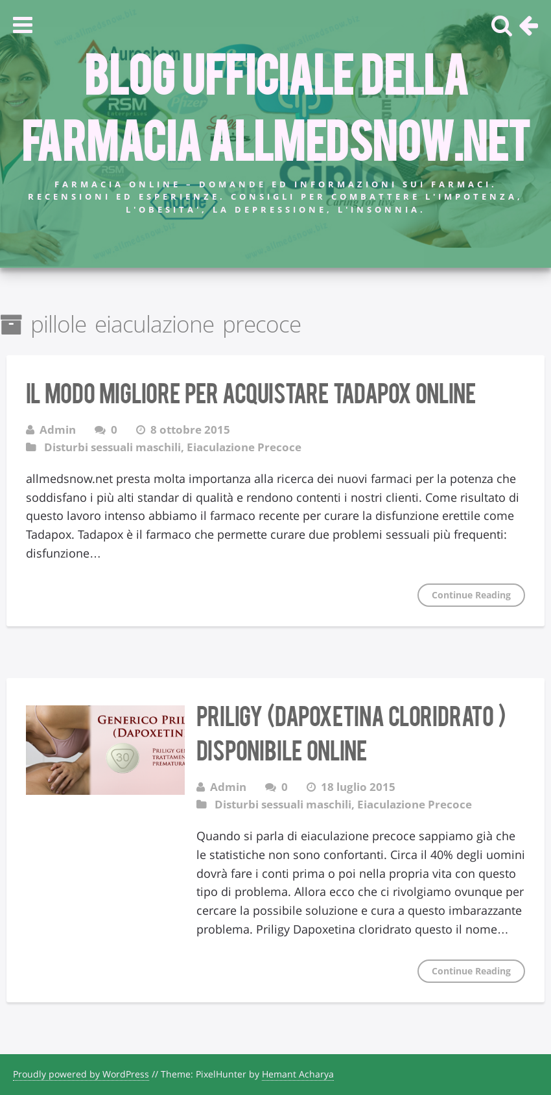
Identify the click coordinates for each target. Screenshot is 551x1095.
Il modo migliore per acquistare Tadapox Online (251, 391)
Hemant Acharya (298, 1074)
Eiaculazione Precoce (244, 447)
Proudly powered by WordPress (81, 1074)
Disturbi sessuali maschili (112, 447)
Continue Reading (471, 595)
